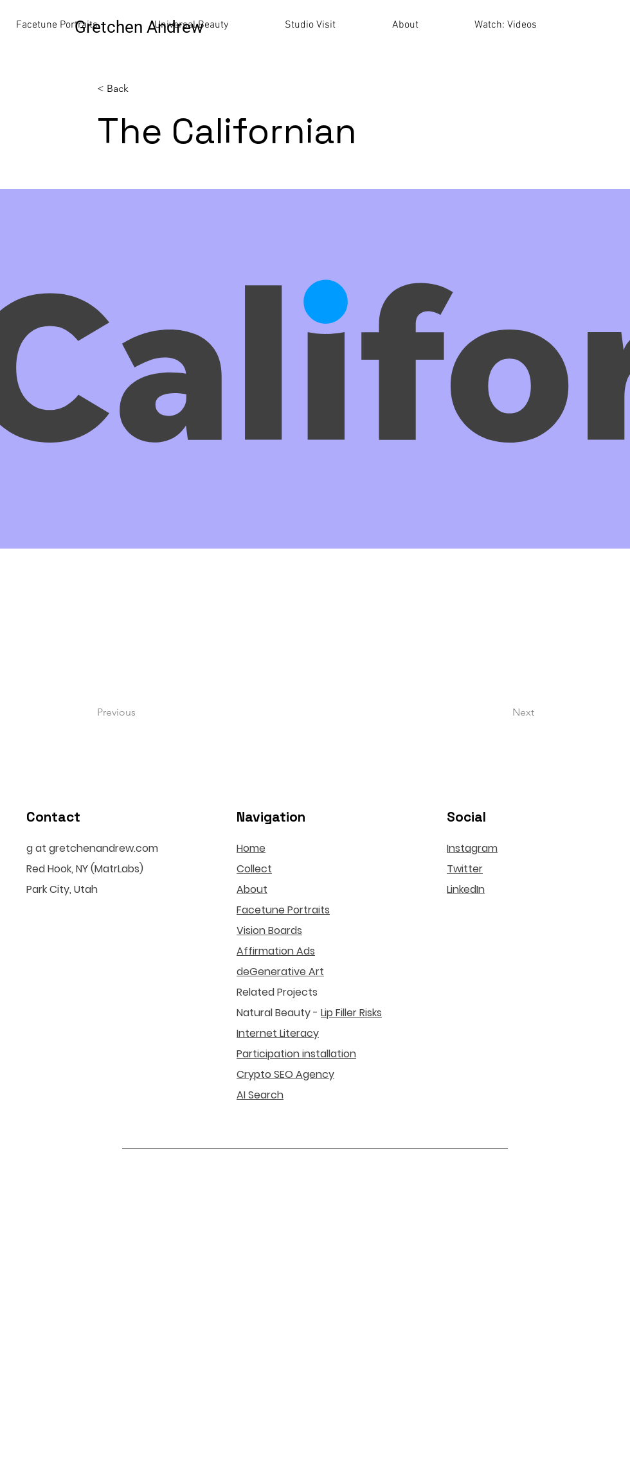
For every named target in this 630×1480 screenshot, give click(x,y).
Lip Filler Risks (351, 1012)
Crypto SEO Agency (285, 1074)
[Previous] (139, 713)
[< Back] (139, 89)
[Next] (502, 713)
